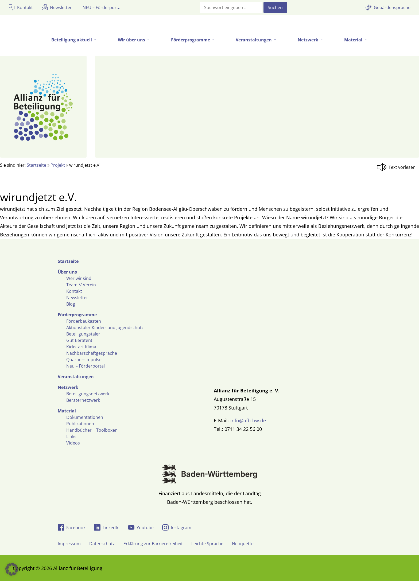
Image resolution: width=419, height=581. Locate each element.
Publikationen (80, 424)
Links (71, 436)
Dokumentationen (84, 417)
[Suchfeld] (231, 7)
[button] (12, 569)
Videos (73, 443)
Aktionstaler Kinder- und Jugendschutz (105, 327)
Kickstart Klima (81, 347)
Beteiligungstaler (83, 334)
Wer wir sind (78, 278)
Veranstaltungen (76, 377)
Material (67, 411)
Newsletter (77, 298)
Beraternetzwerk (83, 400)
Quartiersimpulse (84, 359)
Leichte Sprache (207, 544)
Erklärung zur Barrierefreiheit (153, 544)
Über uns (67, 272)
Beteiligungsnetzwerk (87, 394)
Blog (70, 304)
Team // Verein (81, 285)
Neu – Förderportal (85, 366)
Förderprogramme (77, 315)
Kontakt (74, 291)
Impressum (69, 544)
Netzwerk (68, 387)
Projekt (58, 165)
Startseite (36, 165)
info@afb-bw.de (248, 420)
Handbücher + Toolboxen (92, 430)
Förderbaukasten (83, 321)
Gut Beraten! (79, 340)
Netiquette (243, 544)
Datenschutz (102, 544)
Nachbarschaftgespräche (91, 353)
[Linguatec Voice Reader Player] (397, 167)
